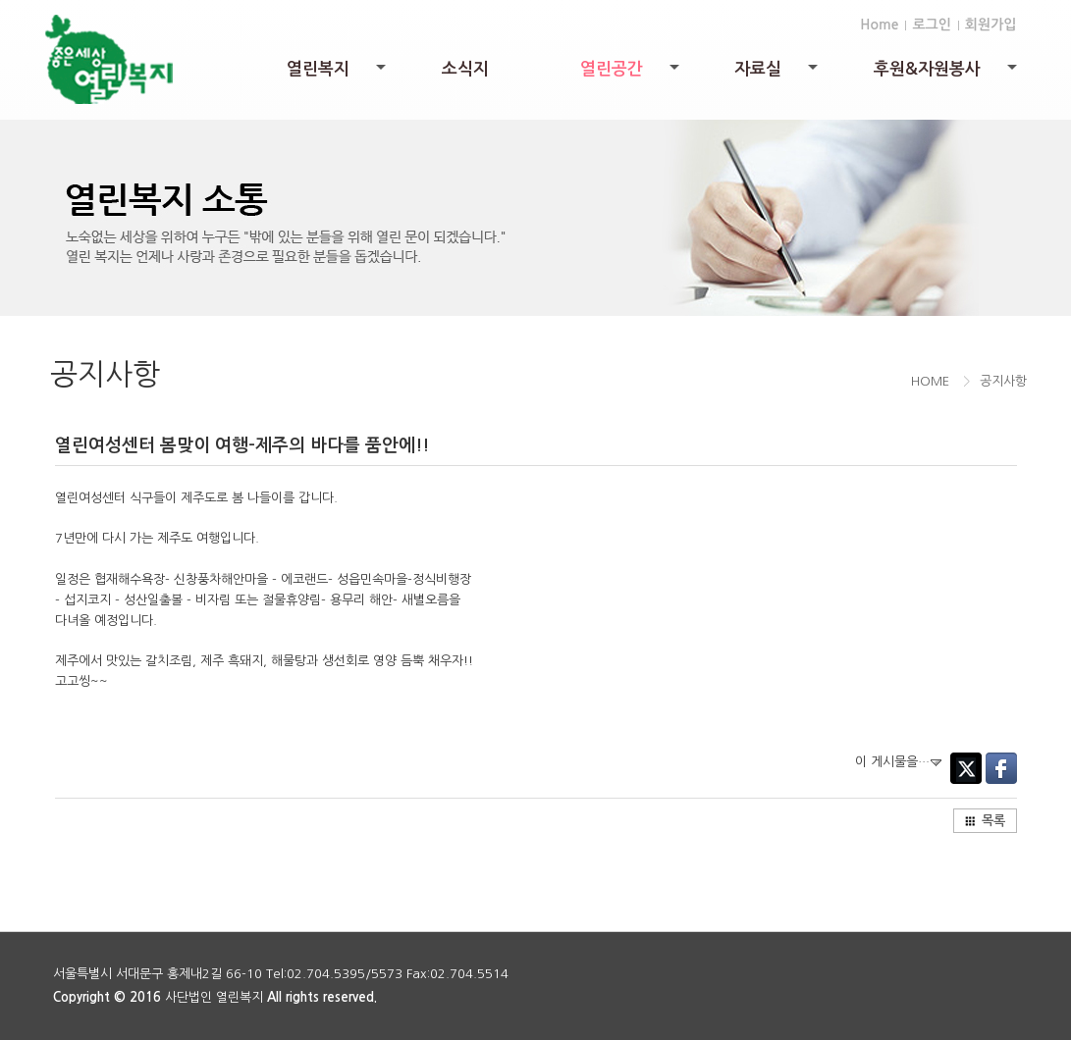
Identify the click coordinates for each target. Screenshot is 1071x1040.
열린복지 (338, 74)
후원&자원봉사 (947, 74)
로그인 (931, 24)
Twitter (966, 768)
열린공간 (631, 74)
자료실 (777, 74)
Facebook (1001, 768)
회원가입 (991, 24)
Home (879, 24)
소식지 (465, 69)
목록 (984, 820)
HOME (930, 381)
